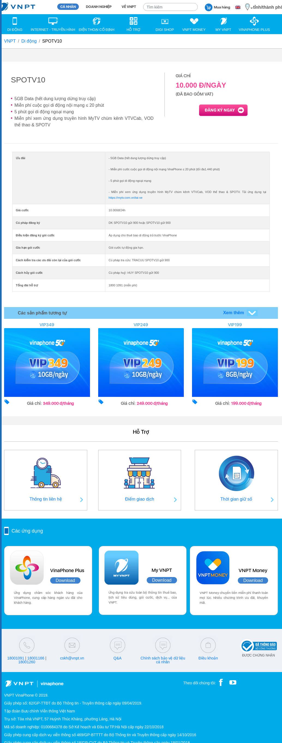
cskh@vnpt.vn (72, 658)
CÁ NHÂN (68, 7)
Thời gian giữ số (236, 499)
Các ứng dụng (27, 531)
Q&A (117, 658)
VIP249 (141, 324)
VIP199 (235, 324)
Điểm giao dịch (139, 499)
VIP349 (47, 324)
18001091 (15, 658)
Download (65, 580)
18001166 (35, 658)
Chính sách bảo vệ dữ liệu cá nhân (162, 660)
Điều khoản (208, 658)
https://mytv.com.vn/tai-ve (125, 197)
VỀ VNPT (129, 7)
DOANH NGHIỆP (99, 7)
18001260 (26, 662)
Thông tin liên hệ (45, 499)
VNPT (10, 41)
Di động (29, 41)
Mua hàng (217, 7)
